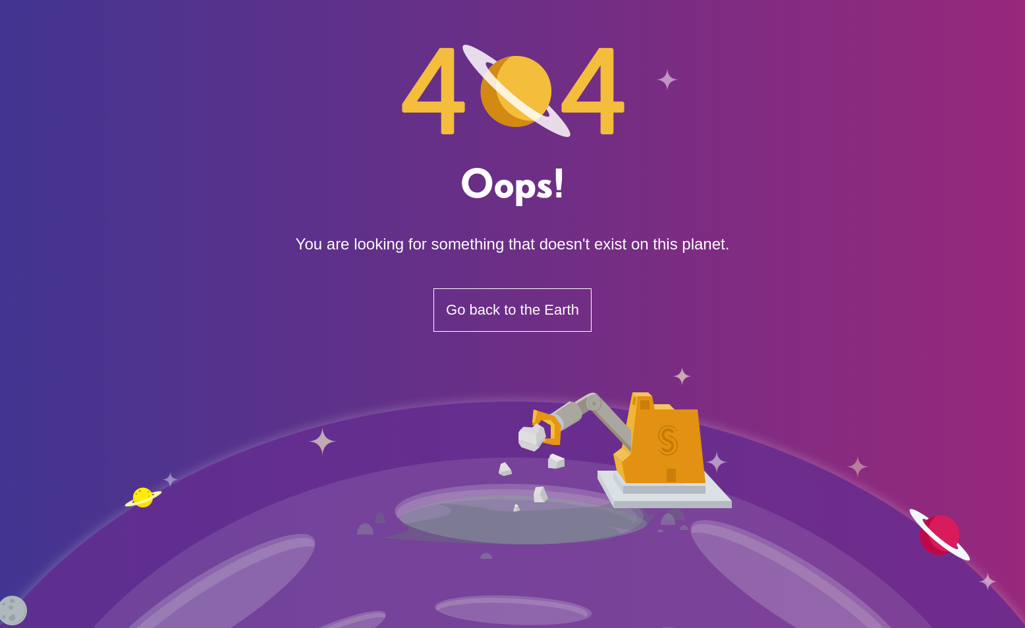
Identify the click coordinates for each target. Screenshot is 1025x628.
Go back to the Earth (512, 309)
